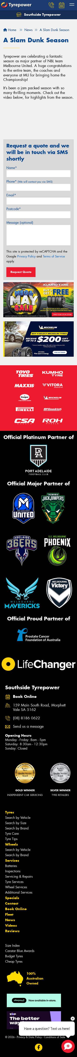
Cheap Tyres (13, 961)
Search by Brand (17, 828)
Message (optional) (19, 222)
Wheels (11, 844)
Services (12, 860)
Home (9, 30)
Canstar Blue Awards (19, 951)
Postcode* (13, 209)
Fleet (9, 914)
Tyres (9, 812)
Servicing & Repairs (19, 876)
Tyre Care (12, 833)
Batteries (11, 866)
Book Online (16, 909)
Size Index (12, 945)
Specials (12, 898)
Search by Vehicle (17, 818)
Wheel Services (16, 887)
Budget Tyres (14, 956)
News (10, 920)
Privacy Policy (26, 256)
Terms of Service (54, 256)
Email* (11, 195)
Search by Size (15, 823)
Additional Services (18, 892)
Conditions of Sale (54, 1037)
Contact (11, 903)
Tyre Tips (11, 839)
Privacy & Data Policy (29, 1037)
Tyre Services (14, 882)
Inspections (12, 871)
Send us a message (28, 726)
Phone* (29, 181)
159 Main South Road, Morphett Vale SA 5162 (39, 707)
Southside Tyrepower (38, 14)
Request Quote (20, 272)
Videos (11, 925)
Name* (11, 168)
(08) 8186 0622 (26, 718)
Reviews (12, 931)
